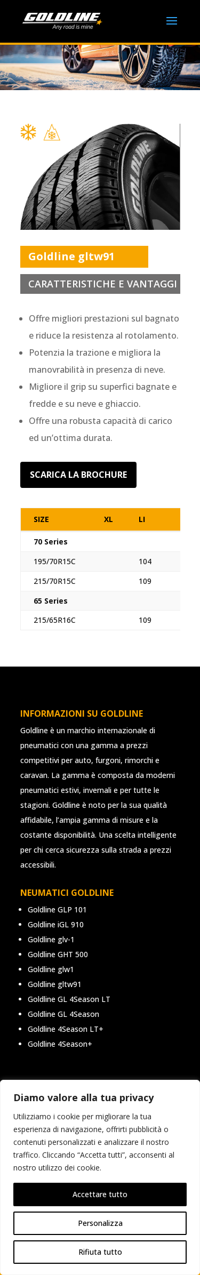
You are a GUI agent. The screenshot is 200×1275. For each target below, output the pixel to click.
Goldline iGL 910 (56, 924)
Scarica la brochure (78, 474)
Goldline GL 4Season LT (69, 999)
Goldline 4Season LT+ (65, 1029)
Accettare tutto (100, 1194)
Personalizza (100, 1223)
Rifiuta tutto (100, 1252)
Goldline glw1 (51, 969)
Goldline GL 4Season (63, 1014)
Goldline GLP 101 (57, 909)
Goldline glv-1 (51, 939)
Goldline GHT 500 (58, 954)
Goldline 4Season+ (60, 1044)
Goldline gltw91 (55, 984)
